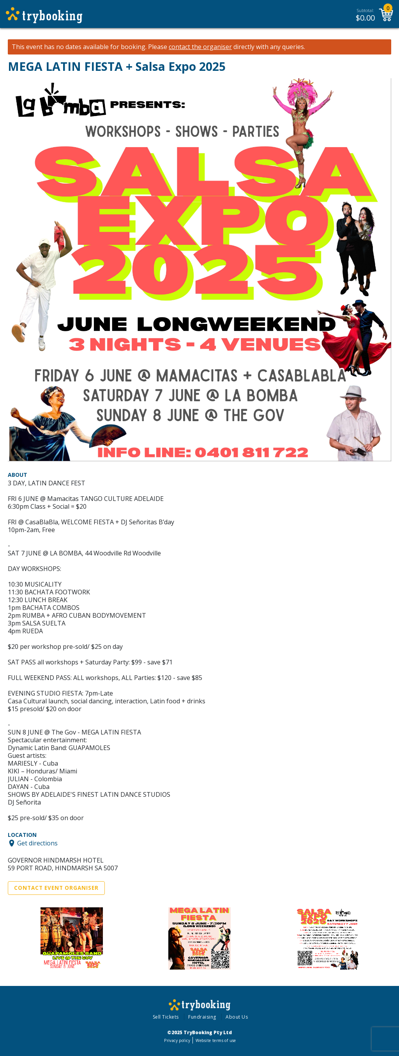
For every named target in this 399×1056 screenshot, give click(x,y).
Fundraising (202, 1017)
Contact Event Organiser (56, 887)
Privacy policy (177, 1040)
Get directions (37, 843)
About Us (237, 1017)
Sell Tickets (166, 1017)
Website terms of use (216, 1040)
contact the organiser (200, 47)
